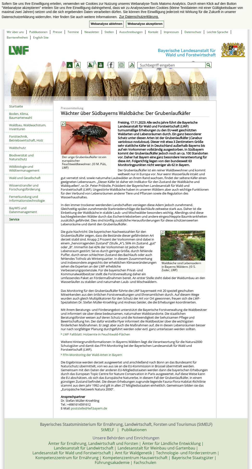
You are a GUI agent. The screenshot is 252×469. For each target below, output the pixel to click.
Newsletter (91, 32)
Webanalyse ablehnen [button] (106, 24)
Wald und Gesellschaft (25, 178)
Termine (73, 32)
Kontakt (153, 32)
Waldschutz (17, 148)
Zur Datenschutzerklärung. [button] (139, 17)
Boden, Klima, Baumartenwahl (20, 116)
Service (14, 219)
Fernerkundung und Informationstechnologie (27, 198)
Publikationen (38, 32)
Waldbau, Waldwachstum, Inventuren (27, 127)
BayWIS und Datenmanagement (23, 210)
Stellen (109, 32)
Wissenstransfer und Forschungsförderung (24, 187)
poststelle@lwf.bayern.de (89, 408)
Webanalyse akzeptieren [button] (144, 24)
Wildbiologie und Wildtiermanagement (24, 168)
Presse (57, 32)
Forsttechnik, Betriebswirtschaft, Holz (26, 138)
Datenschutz (192, 32)
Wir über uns (15, 32)
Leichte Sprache (217, 32)
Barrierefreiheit (17, 37)
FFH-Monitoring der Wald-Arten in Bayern (92, 355)
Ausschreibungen (131, 32)
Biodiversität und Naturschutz (21, 157)
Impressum (171, 32)
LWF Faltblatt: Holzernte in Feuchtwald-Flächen (96, 334)
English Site (41, 37)
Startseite (16, 106)
